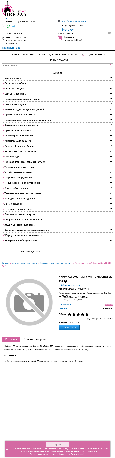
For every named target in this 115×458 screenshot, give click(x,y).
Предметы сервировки (17, 130)
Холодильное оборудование (20, 198)
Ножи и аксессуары (15, 104)
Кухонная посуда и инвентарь (21, 125)
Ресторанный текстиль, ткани (20, 151)
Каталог (42, 54)
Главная (14, 54)
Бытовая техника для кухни (19, 214)
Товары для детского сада (19, 166)
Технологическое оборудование (22, 193)
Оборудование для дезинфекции (23, 219)
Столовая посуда (14, 88)
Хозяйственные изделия (18, 172)
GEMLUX (109, 304)
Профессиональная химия (19, 114)
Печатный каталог (57, 59)
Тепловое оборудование (18, 208)
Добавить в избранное (65, 281)
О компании (28, 54)
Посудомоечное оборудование (22, 182)
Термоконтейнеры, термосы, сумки (24, 161)
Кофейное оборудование (18, 177)
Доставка (54, 54)
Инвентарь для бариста (17, 140)
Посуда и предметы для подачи (22, 98)
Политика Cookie (78, 454)
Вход (18, 47)
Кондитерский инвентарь (18, 135)
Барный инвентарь (15, 93)
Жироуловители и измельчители (23, 235)
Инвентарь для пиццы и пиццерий (24, 109)
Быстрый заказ (69, 327)
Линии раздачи (13, 203)
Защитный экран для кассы (19, 224)
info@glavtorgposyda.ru (74, 20)
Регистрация (8, 47)
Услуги (79, 54)
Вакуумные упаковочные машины (56, 263)
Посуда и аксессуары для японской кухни (28, 119)
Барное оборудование (17, 187)
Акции (89, 54)
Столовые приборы (15, 83)
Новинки (100, 54)
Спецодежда (11, 156)
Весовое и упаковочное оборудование (26, 229)
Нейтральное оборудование (20, 240)
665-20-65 (25, 21)
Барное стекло (12, 77)
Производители (30, 251)
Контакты (67, 54)
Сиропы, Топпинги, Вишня (19, 146)
